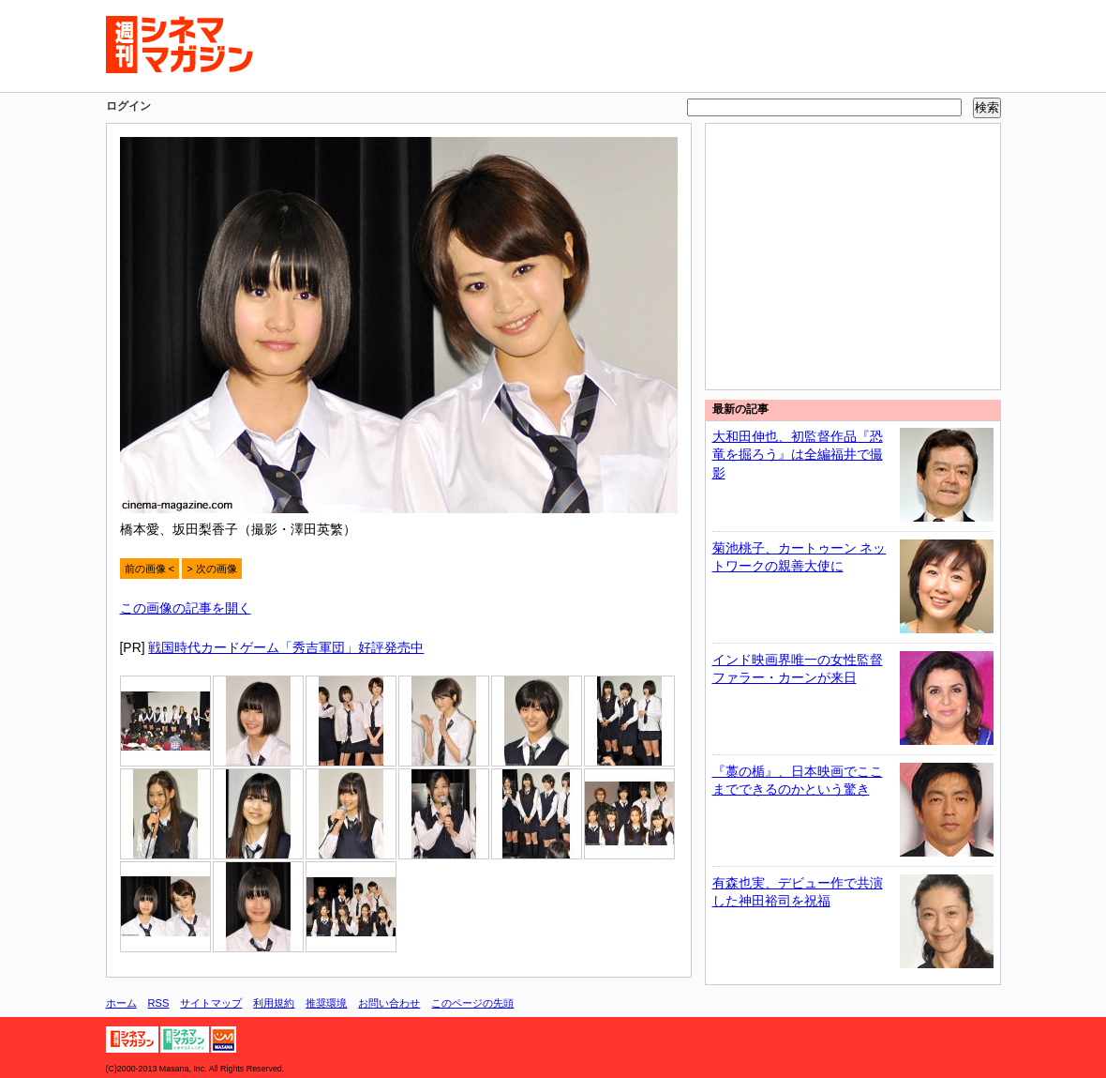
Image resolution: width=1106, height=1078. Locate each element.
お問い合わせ (389, 1003)
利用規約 (273, 1003)
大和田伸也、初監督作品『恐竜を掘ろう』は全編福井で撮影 (797, 454)
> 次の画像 (212, 568)
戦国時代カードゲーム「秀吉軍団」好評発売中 (286, 647)
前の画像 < (150, 568)
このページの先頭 (472, 1003)
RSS (159, 1003)
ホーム (121, 1003)
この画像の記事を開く (185, 607)
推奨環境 (326, 1003)
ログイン (128, 106)
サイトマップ (211, 1003)
